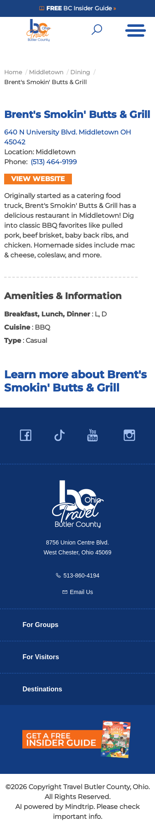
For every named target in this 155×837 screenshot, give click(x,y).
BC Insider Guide (79, 8)
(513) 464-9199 (54, 162)
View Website (38, 179)
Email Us (81, 592)
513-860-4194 (81, 575)
